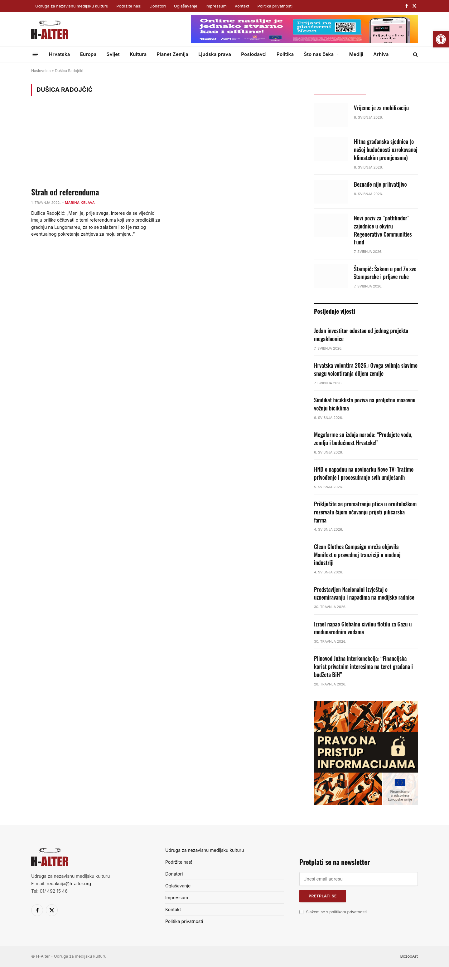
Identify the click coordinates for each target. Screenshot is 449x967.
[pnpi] (366, 803)
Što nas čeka (319, 54)
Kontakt (242, 5)
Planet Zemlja (172, 54)
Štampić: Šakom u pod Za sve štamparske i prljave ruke (385, 273)
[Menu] (35, 54)
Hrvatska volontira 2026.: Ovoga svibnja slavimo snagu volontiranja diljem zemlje (366, 369)
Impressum (216, 5)
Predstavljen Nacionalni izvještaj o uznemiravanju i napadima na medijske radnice (364, 593)
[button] (441, 39)
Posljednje (340, 89)
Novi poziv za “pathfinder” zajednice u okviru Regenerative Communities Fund (383, 230)
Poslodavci (254, 54)
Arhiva (381, 54)
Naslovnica (41, 70)
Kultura (138, 54)
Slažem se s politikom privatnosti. (337, 912)
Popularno (392, 89)
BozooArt (409, 956)
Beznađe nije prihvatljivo (380, 184)
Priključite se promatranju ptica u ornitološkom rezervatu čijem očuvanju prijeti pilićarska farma (365, 512)
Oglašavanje (185, 5)
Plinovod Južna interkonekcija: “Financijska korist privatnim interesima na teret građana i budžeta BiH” (363, 666)
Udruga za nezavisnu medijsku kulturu (71, 5)
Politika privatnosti (275, 5)
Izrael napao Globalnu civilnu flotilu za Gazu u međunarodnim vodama (363, 628)
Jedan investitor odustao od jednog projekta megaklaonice (361, 335)
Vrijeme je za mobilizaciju (381, 108)
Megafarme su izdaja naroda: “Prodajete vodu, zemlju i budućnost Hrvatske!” (363, 439)
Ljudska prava (214, 54)
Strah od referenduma (65, 192)
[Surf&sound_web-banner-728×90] (304, 41)
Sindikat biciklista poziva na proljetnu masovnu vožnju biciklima (365, 404)
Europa (88, 54)
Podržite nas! (128, 5)
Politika (285, 54)
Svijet (113, 54)
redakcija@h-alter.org (69, 883)
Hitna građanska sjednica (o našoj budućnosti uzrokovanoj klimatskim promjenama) (386, 149)
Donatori (157, 5)
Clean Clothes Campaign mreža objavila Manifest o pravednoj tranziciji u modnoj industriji (357, 555)
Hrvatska (59, 54)
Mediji (356, 54)
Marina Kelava (80, 202)
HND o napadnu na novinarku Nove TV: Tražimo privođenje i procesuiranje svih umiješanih (363, 473)
